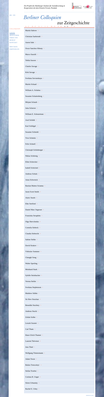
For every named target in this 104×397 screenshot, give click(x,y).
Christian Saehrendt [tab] (33, 35)
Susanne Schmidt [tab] (32, 130)
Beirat (12, 38)
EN (14, 15)
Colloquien (15, 27)
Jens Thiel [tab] (30, 345)
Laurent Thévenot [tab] (33, 339)
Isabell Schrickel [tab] (32, 166)
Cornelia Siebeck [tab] (32, 226)
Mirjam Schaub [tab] (32, 100)
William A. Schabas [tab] (33, 88)
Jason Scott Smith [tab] (33, 190)
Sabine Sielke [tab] (31, 238)
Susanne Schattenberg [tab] (34, 94)
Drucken (13, 45)
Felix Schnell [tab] (31, 142)
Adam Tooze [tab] (31, 357)
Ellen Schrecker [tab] (32, 160)
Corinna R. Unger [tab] (33, 375)
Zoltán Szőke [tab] (31, 315)
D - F (34, 25)
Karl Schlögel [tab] (31, 124)
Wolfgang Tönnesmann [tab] (35, 351)
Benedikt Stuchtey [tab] (33, 303)
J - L (46, 25)
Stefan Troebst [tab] (31, 369)
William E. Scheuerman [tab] (35, 112)
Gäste (12, 31)
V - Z (73, 25)
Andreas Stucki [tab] (32, 309)
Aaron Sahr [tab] (30, 41)
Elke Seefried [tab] (31, 202)
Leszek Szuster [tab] (32, 321)
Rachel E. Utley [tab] (32, 387)
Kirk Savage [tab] (31, 70)
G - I (40, 25)
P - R (60, 25)
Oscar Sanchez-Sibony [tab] (35, 47)
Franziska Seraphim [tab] (33, 214)
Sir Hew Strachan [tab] (33, 297)
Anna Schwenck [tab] (32, 178)
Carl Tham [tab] (30, 327)
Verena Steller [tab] (32, 279)
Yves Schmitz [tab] (31, 136)
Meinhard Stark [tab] (32, 268)
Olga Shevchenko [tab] (33, 220)
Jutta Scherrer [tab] (31, 106)
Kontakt (13, 41)
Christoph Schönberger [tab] (35, 148)
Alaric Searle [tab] (31, 196)
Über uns (14, 36)
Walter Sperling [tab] (32, 262)
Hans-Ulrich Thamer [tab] (34, 333)
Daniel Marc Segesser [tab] (34, 208)
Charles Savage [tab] (32, 64)
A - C (27, 25)
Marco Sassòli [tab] (31, 53)
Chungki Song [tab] (31, 256)
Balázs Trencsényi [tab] (33, 363)
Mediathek (14, 34)
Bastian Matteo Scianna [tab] (35, 184)
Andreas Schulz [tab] (32, 172)
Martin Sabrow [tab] (32, 29)
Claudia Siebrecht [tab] (33, 232)
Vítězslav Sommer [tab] (33, 250)
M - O (53, 25)
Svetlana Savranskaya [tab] (34, 76)
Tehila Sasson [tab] (31, 58)
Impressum (90, 394)
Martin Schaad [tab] (31, 82)
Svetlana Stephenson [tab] (34, 285)
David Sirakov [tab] (31, 244)
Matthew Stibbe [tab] (32, 291)
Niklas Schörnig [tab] (32, 154)
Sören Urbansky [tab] (32, 381)
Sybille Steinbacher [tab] (33, 274)
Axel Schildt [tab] (31, 118)
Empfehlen (14, 47)
